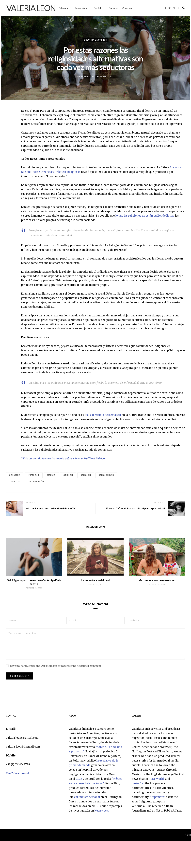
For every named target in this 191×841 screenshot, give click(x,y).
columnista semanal (87, 797)
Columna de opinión (95, 40)
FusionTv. (138, 783)
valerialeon (87, 76)
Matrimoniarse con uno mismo (157, 580)
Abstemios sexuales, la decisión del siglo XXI (51, 508)
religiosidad (106, 475)
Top (188, 835)
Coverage (127, 8)
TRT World (157, 778)
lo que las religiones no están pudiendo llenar (144, 215)
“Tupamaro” (157, 797)
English (98, 8)
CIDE (79, 778)
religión (86, 475)
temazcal (15, 481)
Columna (63, 8)
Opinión (68, 475)
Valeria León (36, 481)
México (51, 475)
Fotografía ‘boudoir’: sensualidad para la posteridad (135, 508)
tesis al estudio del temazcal (103, 414)
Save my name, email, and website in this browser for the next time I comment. (55, 665)
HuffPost (33, 475)
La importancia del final (95, 580)
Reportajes (81, 8)
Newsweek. (101, 810)
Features (113, 8)
